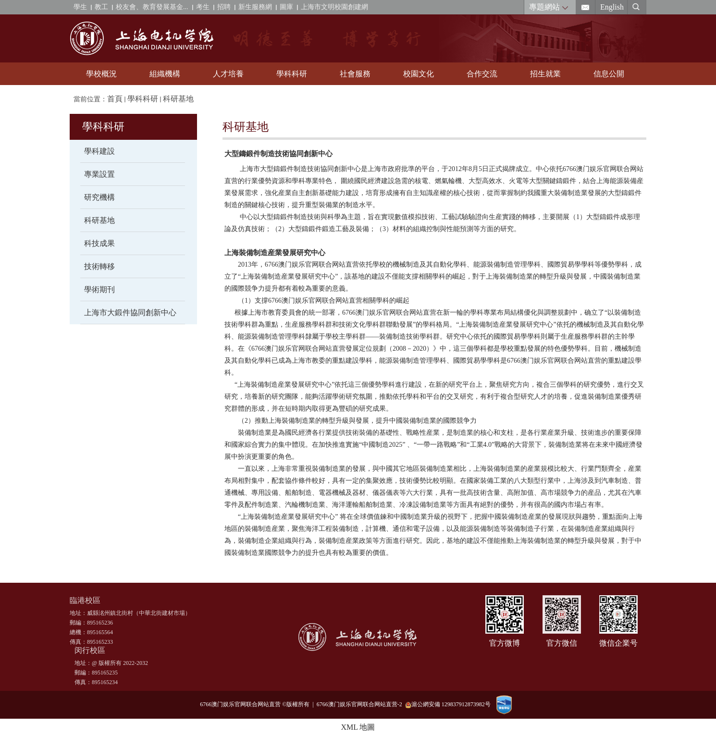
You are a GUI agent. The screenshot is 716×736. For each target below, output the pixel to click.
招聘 (224, 7)
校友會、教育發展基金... (152, 7)
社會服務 (355, 74)
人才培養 (228, 74)
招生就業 (545, 74)
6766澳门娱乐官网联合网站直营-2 (361, 704)
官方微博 (504, 643)
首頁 (115, 99)
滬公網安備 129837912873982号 (448, 704)
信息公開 (608, 74)
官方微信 (561, 643)
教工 (101, 7)
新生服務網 (255, 7)
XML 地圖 (358, 727)
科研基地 (178, 99)
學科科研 (291, 74)
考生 (203, 7)
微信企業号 (618, 643)
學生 (80, 7)
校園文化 (418, 74)
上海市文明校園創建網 (334, 7)
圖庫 (286, 7)
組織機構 (164, 74)
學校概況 (101, 74)
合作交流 (482, 74)
